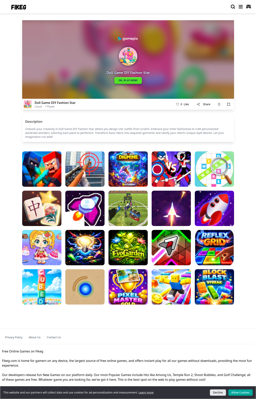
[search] (232, 6)
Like (182, 104)
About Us (34, 337)
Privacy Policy (13, 337)
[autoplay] (248, 6)
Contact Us (54, 337)
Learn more (146, 392)
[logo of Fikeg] (19, 7)
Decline (218, 392)
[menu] (240, 6)
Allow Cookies (240, 392)
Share (203, 104)
